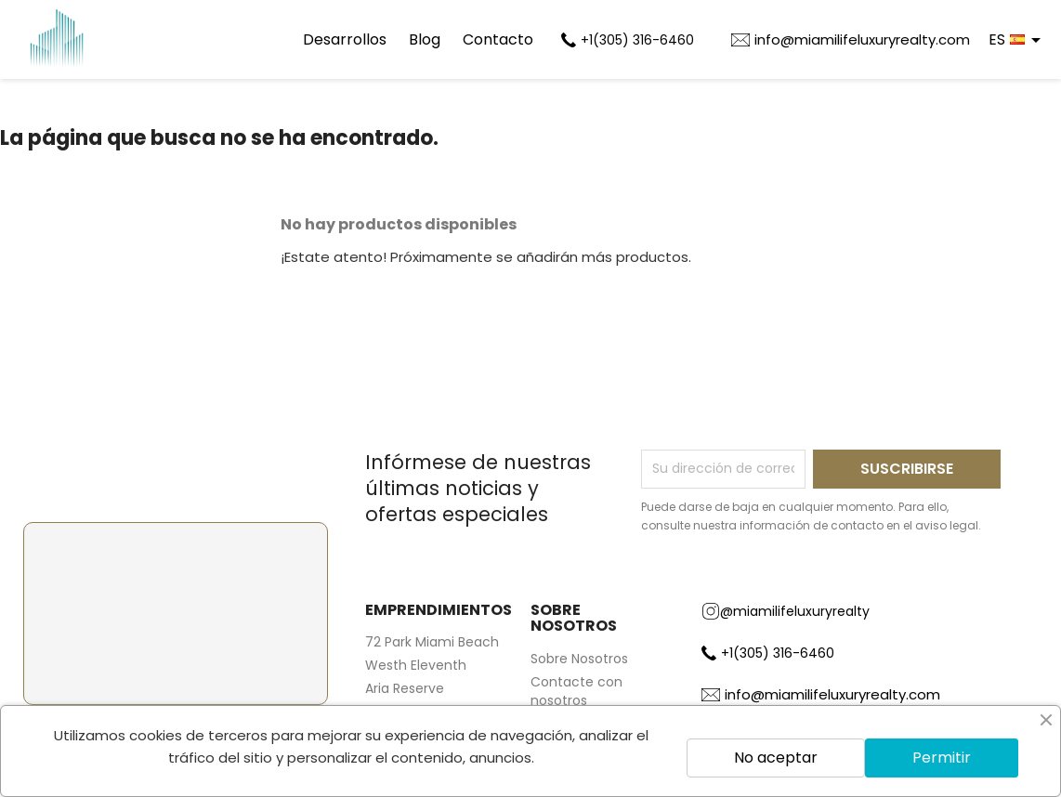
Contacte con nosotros (576, 691)
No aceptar (776, 757)
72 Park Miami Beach (432, 642)
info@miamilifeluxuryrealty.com (862, 40)
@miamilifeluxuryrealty (785, 611)
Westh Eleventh (415, 665)
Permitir (941, 757)
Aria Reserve (404, 688)
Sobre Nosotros (579, 658)
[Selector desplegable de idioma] (1018, 40)
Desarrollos (344, 39)
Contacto (498, 39)
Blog (424, 39)
